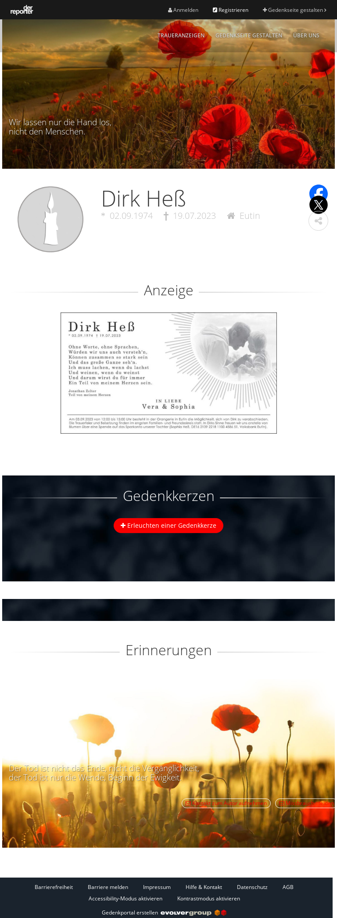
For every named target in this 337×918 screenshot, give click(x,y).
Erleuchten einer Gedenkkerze (168, 525)
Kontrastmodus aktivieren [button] (208, 898)
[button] (318, 221)
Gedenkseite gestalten (294, 10)
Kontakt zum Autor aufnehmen (226, 803)
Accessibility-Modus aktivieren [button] (125, 898)
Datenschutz (252, 887)
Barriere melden (108, 887)
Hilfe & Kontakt (204, 887)
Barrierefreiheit (54, 887)
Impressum (157, 887)
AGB (288, 887)
